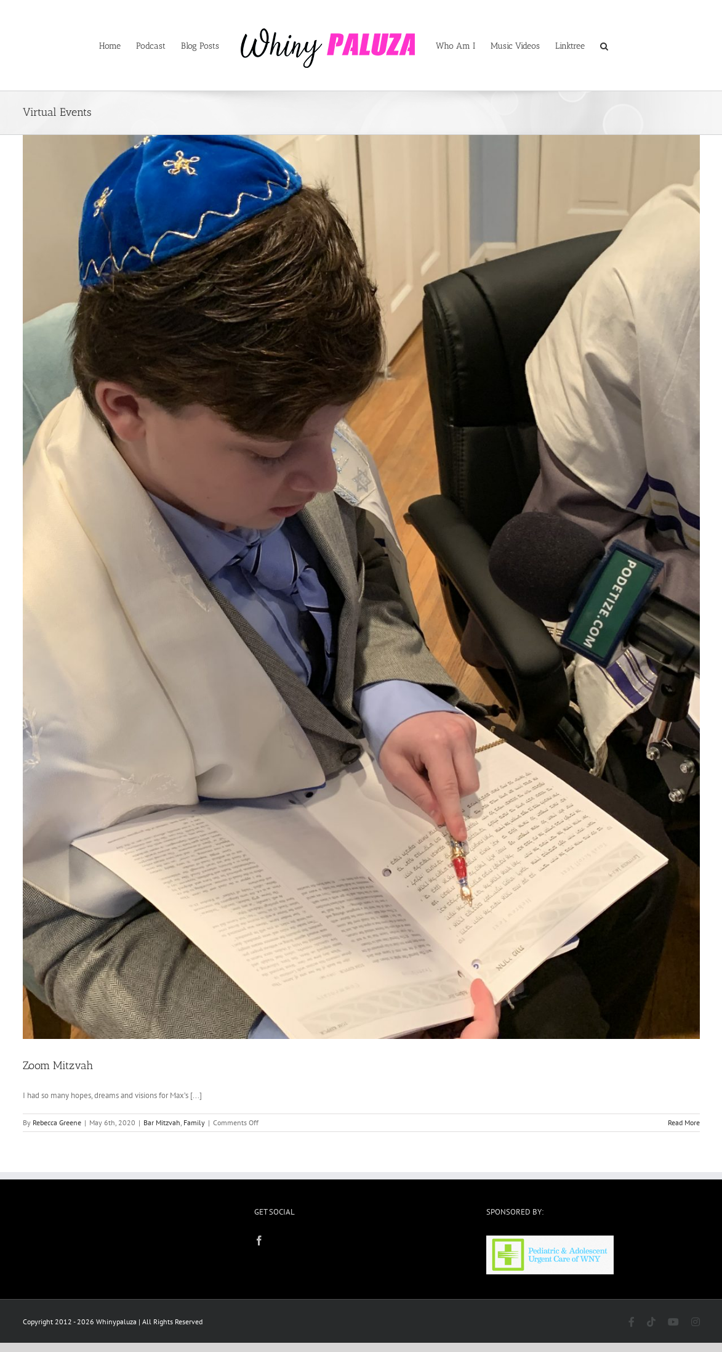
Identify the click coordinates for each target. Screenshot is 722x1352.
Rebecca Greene (57, 1122)
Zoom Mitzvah (58, 1065)
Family (194, 1122)
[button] (604, 45)
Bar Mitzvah (161, 1122)
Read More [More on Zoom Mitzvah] (684, 1122)
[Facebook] (259, 1240)
